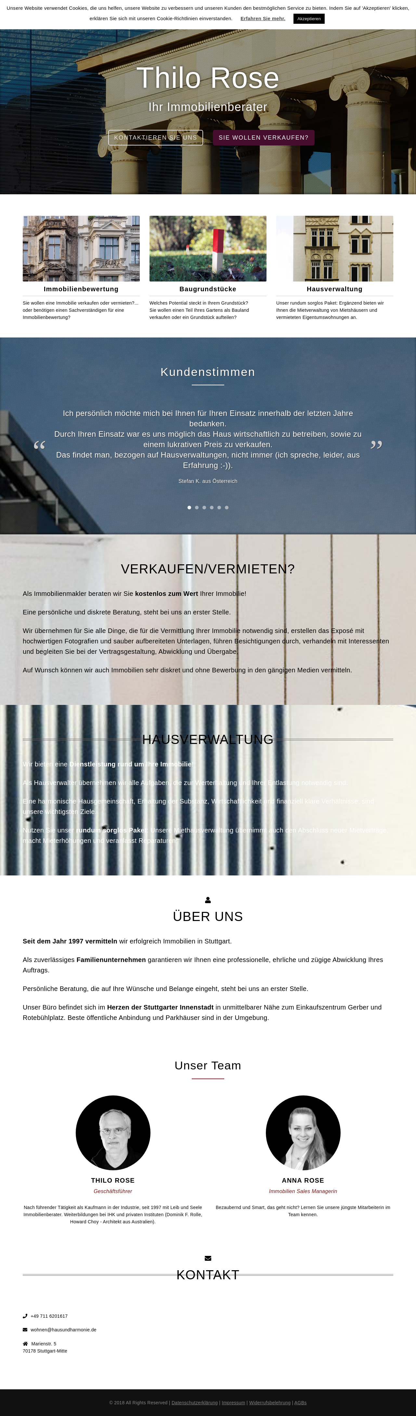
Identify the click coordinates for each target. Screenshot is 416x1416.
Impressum (233, 1402)
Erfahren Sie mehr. (262, 18)
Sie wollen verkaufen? (264, 137)
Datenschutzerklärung (195, 1402)
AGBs (300, 1402)
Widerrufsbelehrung (270, 1402)
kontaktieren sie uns (155, 137)
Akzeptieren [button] (309, 18)
